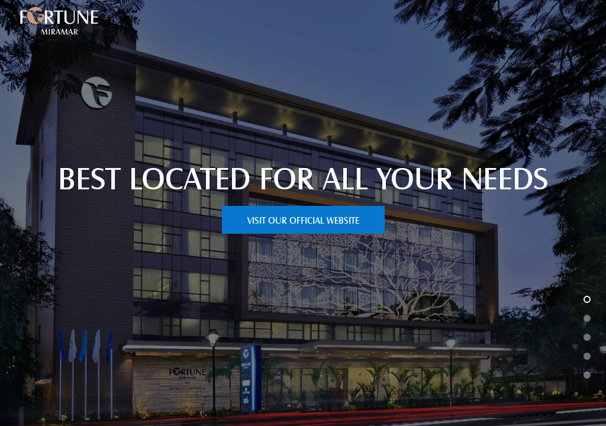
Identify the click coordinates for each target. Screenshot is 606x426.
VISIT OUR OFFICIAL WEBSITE (303, 219)
